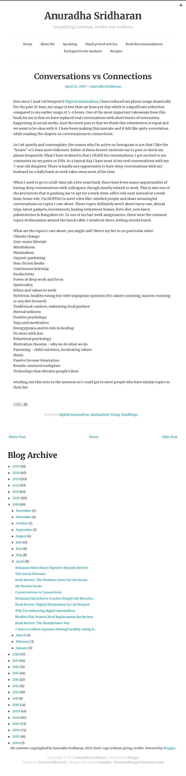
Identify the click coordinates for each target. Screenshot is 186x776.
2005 (16, 736)
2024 (16, 473)
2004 (16, 743)
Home (27, 44)
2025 (15, 466)
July (19, 542)
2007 (16, 724)
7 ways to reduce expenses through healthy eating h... (55, 629)
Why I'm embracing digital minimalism (45, 610)
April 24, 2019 (75, 86)
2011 (15, 698)
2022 (16, 485)
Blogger (169, 748)
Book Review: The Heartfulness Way (42, 623)
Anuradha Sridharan (93, 16)
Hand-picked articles (101, 44)
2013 (15, 686)
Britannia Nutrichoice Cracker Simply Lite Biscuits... (54, 598)
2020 (16, 498)
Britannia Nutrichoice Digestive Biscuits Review (51, 568)
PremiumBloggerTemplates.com (139, 762)
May (19, 555)
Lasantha (104, 762)
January (22, 648)
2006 (16, 730)
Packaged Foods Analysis (83, 51)
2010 (15, 705)
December (23, 510)
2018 (15, 654)
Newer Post (17, 437)
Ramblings (130, 414)
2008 (16, 717)
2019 (15, 504)
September (24, 530)
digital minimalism (74, 414)
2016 (15, 667)
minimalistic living (105, 414)
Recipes (116, 51)
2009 (16, 711)
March (21, 635)
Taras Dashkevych (52, 762)
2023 (15, 479)
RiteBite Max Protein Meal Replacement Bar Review (54, 617)
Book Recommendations (144, 44)
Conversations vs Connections (93, 76)
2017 (15, 660)
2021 (15, 492)
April (20, 561)
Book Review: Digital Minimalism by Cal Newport (52, 604)
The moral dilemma (30, 574)
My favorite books (28, 586)
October (22, 523)
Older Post (169, 437)
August (21, 536)
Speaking (70, 44)
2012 (15, 692)
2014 (15, 679)
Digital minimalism (81, 101)
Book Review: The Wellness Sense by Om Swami (51, 580)
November (23, 517)
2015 (15, 673)
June (19, 548)
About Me (47, 44)
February (22, 641)
